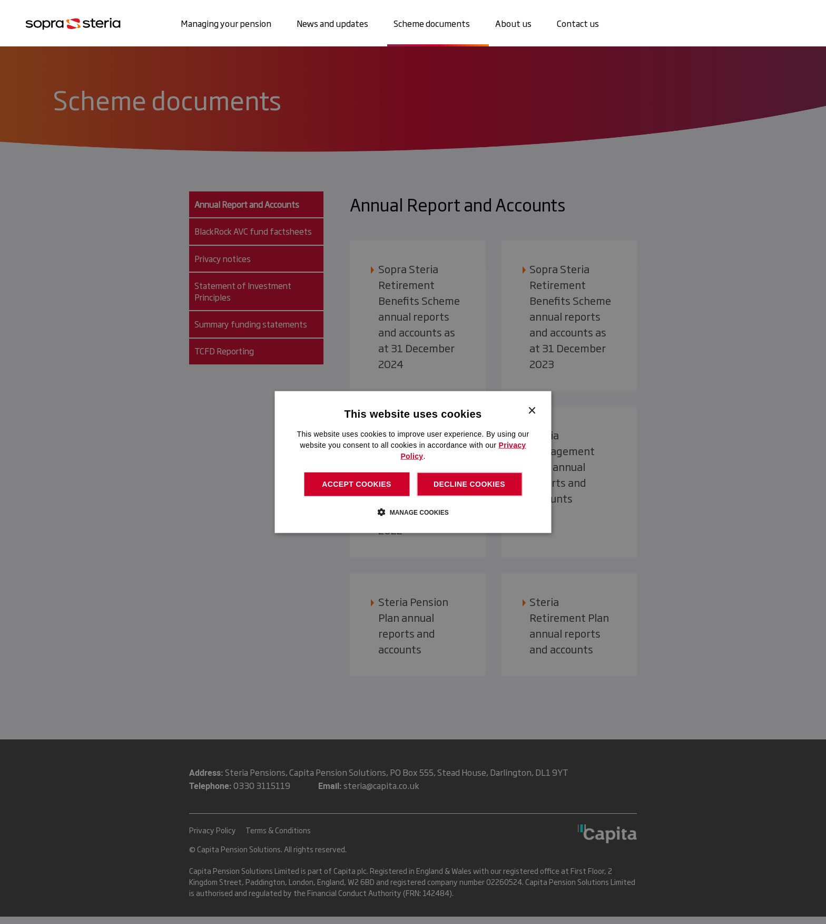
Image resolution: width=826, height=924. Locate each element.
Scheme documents (432, 23)
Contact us (578, 23)
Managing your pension (226, 23)
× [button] (532, 411)
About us (513, 23)
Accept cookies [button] (356, 484)
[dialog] (413, 462)
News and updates (332, 23)
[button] (412, 511)
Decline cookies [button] (469, 484)
